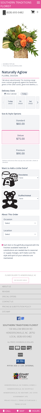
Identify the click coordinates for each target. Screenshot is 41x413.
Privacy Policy (10, 400)
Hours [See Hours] (34, 410)
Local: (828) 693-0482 (21, 336)
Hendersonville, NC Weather (15, 393)
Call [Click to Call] (7, 410)
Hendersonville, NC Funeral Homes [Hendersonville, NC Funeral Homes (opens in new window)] (19, 385)
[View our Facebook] (18, 319)
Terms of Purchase (27, 400)
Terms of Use (20, 404)
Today (24, 94)
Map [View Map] (20, 410)
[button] (34, 12)
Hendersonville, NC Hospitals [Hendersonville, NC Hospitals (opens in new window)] (20, 389)
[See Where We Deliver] (20, 280)
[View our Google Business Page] (22, 319)
